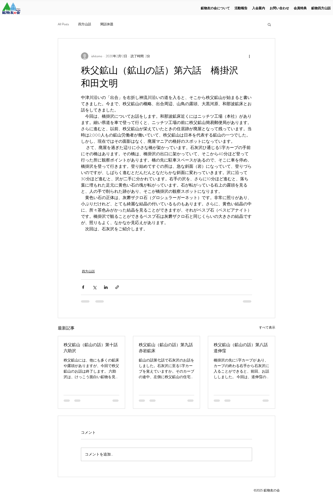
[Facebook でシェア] (83, 287)
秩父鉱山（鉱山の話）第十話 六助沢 (91, 348)
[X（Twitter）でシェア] (94, 287)
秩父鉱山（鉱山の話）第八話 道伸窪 (241, 348)
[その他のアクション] (249, 56)
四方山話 (84, 24)
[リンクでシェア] (117, 287)
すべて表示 (267, 327)
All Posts (63, 24)
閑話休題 (106, 24)
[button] (269, 24)
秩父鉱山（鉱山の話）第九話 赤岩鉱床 (166, 348)
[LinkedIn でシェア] (106, 287)
